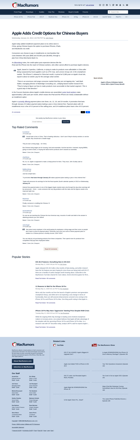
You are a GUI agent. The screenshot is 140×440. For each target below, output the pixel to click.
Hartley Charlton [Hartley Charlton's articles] (16, 397)
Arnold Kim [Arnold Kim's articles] (15, 375)
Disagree (36, 152)
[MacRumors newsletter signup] (127, 5)
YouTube (60, 344)
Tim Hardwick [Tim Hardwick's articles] (33, 390)
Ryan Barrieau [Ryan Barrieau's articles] (33, 404)
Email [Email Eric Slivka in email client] (30, 379)
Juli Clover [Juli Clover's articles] (15, 383)
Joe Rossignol (64, 315)
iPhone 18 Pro (18, 17)
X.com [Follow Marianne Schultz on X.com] (35, 401)
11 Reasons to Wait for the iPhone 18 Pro (53, 286)
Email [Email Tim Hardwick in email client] (30, 393)
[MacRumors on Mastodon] (113, 5)
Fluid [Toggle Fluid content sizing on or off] (35, 430)
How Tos (51, 12)
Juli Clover (49, 38)
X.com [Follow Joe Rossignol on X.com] (35, 386)
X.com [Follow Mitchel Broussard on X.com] (17, 393)
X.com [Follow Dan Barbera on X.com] (17, 408)
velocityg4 (26, 225)
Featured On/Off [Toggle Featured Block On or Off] (17, 430)
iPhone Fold (31, 17)
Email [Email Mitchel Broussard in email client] (13, 393)
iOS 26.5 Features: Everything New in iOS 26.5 (55, 262)
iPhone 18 (85, 17)
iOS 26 (95, 17)
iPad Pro (118, 17)
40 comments (51, 303)
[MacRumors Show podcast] (100, 5)
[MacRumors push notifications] (120, 5)
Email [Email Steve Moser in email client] (13, 415)
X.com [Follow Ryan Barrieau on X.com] (35, 408)
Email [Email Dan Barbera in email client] (13, 408)
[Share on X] (83, 112)
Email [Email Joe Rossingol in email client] (30, 386)
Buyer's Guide (74, 12)
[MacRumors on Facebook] (107, 5)
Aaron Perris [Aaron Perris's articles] (32, 411)
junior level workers (69, 92)
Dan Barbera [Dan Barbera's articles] (15, 404)
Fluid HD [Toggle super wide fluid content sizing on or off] (40, 430)
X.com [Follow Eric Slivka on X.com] (35, 379)
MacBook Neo (53, 17)
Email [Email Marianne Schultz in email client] (30, 401)
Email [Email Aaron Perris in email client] (30, 415)
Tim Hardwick (64, 289)
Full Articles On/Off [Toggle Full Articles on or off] (28, 430)
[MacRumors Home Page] (25, 5)
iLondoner (26, 132)
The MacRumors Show (106, 344)
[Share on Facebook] (88, 112)
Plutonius (26, 198)
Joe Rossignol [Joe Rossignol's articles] (33, 383)
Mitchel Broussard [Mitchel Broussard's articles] (17, 390)
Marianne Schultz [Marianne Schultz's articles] (34, 397)
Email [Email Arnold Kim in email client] (13, 379)
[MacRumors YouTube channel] (117, 5)
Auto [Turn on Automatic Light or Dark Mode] (45, 430)
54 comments (51, 329)
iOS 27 (42, 17)
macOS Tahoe (106, 17)
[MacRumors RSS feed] (124, 5)
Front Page (18, 12)
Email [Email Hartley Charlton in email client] (13, 401)
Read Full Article (40, 278)
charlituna (26, 157)
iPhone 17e (65, 17)
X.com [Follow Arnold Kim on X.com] (17, 379)
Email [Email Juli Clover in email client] (13, 386)
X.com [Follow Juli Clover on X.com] (17, 386)
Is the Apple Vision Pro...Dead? (73, 399)
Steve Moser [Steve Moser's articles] (15, 411)
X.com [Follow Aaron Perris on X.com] (35, 415)
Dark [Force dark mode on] (52, 430)
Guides (41, 12)
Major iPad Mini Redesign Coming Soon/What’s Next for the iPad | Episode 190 (115, 387)
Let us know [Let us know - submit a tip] (90, 5)
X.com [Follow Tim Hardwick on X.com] (35, 393)
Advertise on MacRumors (23, 366)
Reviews (61, 12)
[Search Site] (118, 12)
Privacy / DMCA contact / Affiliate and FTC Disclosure (26, 424)
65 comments (51, 278)
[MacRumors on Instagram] (103, 5)
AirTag (76, 17)
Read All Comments (51, 249)
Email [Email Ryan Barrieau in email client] (30, 408)
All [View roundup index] (126, 17)
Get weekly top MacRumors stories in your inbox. (51, 118)
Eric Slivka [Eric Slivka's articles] (32, 375)
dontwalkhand (27, 211)
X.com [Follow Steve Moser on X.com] (17, 415)
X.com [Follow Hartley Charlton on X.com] (17, 401)
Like (32, 152)
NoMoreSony (27, 169)
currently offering (24, 101)
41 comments (16, 112)
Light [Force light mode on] (48, 430)
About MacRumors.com (23, 360)
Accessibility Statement (18, 427)
